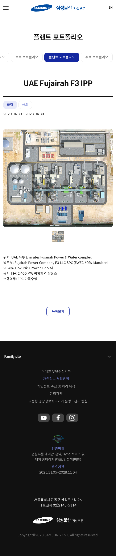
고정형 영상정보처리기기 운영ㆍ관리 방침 (58, 401)
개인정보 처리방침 (56, 379)
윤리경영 (56, 394)
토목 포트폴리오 (26, 57)
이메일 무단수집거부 (56, 371)
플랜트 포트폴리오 (62, 57)
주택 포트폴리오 (96, 57)
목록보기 (58, 311)
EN (110, 7)
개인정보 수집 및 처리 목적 (56, 386)
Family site (12, 356)
